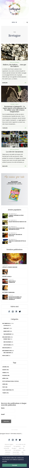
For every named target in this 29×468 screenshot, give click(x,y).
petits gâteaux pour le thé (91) (10, 381)
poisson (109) (5, 375)
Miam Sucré (6, 331)
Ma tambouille (13, 213)
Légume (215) (5, 366)
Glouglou (6, 325)
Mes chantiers (7, 352)
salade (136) (5, 369)
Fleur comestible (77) (8, 390)
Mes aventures (6, 337)
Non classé (5, 355)
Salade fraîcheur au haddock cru (17, 221)
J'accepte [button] (14, 465)
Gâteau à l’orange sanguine (9, 267)
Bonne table (14, 104)
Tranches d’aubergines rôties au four (17, 241)
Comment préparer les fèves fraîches (16, 216)
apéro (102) (5, 378)
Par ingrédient (8, 334)
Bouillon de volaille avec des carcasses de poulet (16, 228)
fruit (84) (4, 387)
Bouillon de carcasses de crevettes (15, 235)
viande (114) (5, 372)
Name (8, 409)
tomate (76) (5, 393)
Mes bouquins (6, 347)
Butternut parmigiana (8, 292)
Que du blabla (14, 62)
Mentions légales (9, 444)
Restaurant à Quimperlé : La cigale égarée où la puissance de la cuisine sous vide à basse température (14, 109)
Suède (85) (4, 384)
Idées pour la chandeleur (12, 281)
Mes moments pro (7, 350)
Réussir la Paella (6, 276)
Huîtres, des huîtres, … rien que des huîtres (14, 65)
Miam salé (6, 328)
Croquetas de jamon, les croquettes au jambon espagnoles (15, 298)
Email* (8, 416)
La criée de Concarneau (14, 152)
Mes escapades (7, 342)
